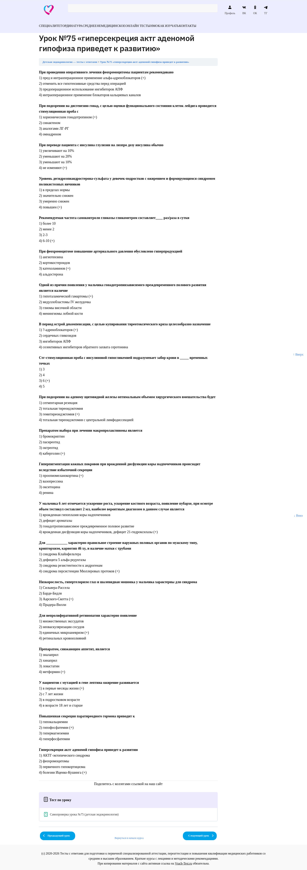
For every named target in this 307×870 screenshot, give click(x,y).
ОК (255, 10)
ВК (244, 10)
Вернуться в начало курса (129, 835)
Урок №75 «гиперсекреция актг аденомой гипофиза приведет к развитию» (144, 59)
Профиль (230, 10)
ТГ (266, 10)
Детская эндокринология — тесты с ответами (69, 59)
